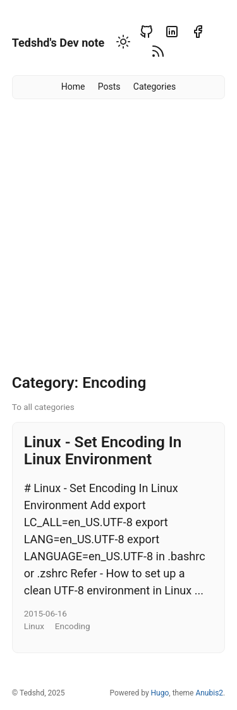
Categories (154, 86)
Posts (109, 86)
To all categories (43, 407)
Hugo (160, 693)
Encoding (72, 626)
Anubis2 (209, 693)
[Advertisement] (118, 241)
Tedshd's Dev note (58, 42)
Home (73, 86)
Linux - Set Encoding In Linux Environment (103, 450)
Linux (34, 626)
